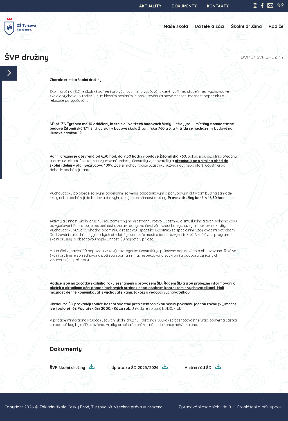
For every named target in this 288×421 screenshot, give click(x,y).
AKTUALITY (150, 6)
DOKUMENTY (184, 6)
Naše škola (176, 26)
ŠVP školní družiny (68, 367)
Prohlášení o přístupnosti (260, 407)
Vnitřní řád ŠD (198, 367)
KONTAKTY (218, 6)
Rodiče (276, 26)
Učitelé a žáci (209, 26)
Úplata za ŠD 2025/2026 (135, 367)
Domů (247, 57)
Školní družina (246, 26)
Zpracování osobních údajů (204, 407)
